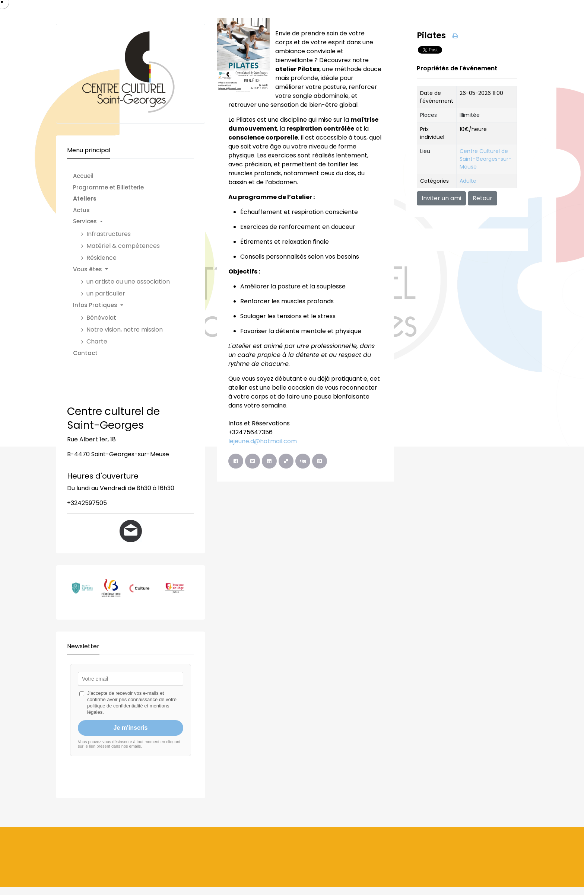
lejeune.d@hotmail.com (262, 441)
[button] (125, 221)
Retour (482, 198)
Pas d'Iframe (130, 722)
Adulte (468, 181)
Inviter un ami (441, 198)
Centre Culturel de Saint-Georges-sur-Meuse (485, 158)
